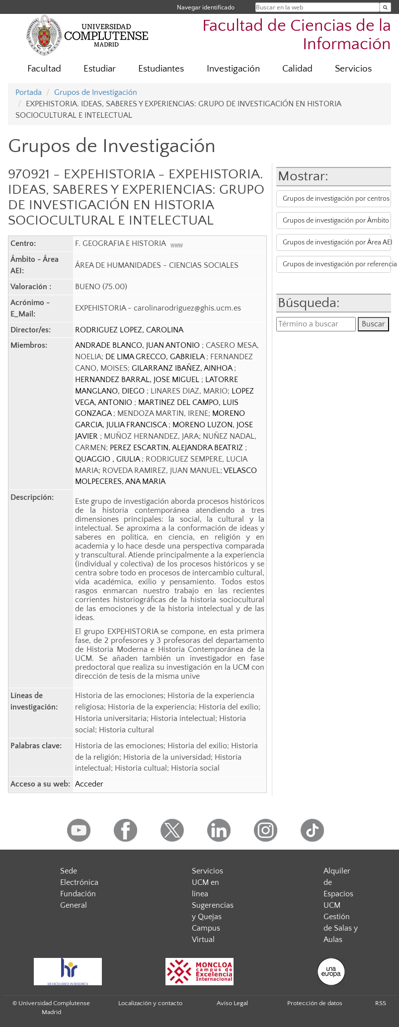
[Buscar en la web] (385, 7)
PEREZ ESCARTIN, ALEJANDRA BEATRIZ (177, 447)
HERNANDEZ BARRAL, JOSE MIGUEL (138, 379)
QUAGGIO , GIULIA (108, 459)
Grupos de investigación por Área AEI (337, 242)
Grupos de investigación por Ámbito (336, 221)
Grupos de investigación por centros (336, 199)
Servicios (353, 69)
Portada (28, 92)
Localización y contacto (150, 1003)
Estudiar (99, 69)
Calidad (297, 69)
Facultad (44, 69)
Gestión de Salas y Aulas (340, 928)
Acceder (89, 784)
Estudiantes (161, 69)
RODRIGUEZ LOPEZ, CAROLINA (129, 329)
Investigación (233, 69)
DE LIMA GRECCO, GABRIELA (155, 356)
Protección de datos (314, 1003)
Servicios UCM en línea (207, 882)
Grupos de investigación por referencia (337, 264)
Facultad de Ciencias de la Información (296, 35)
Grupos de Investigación (95, 92)
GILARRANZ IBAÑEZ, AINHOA (183, 368)
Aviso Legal (232, 1003)
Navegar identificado (206, 7)
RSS (380, 1003)
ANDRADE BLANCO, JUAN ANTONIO (138, 345)
